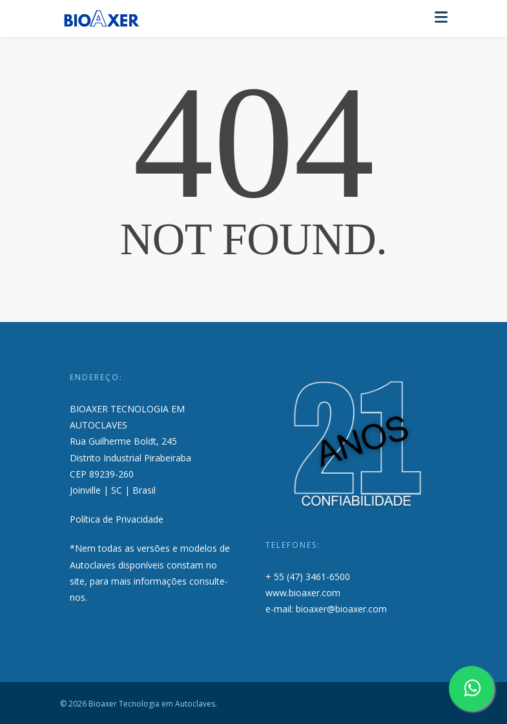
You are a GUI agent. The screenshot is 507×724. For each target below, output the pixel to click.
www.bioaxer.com (302, 593)
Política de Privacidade (116, 519)
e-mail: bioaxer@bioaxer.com (326, 609)
